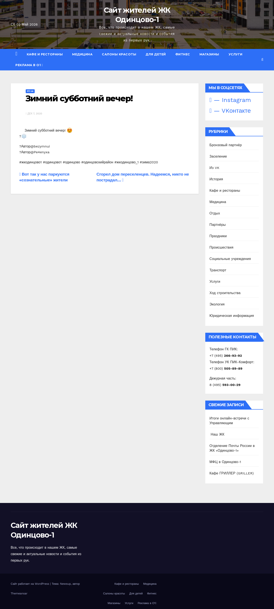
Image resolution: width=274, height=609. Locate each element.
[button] (262, 60)
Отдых (215, 213)
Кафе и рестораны (45, 54)
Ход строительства (225, 293)
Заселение (218, 156)
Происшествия (222, 247)
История (216, 179)
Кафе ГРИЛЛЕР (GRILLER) (232, 473)
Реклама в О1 (29, 65)
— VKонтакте (230, 110)
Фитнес (182, 54)
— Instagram (230, 99)
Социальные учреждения (230, 259)
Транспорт (218, 270)
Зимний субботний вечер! (79, 98)
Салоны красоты (119, 54)
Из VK (30, 91)
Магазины (209, 54)
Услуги (236, 54)
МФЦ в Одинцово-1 (225, 462)
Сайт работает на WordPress (30, 583)
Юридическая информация (232, 316)
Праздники (218, 236)
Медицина (82, 54)
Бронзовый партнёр (226, 145)
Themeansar (19, 593)
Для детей (156, 54)
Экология (217, 304)
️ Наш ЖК (217, 434)
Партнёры (218, 225)
